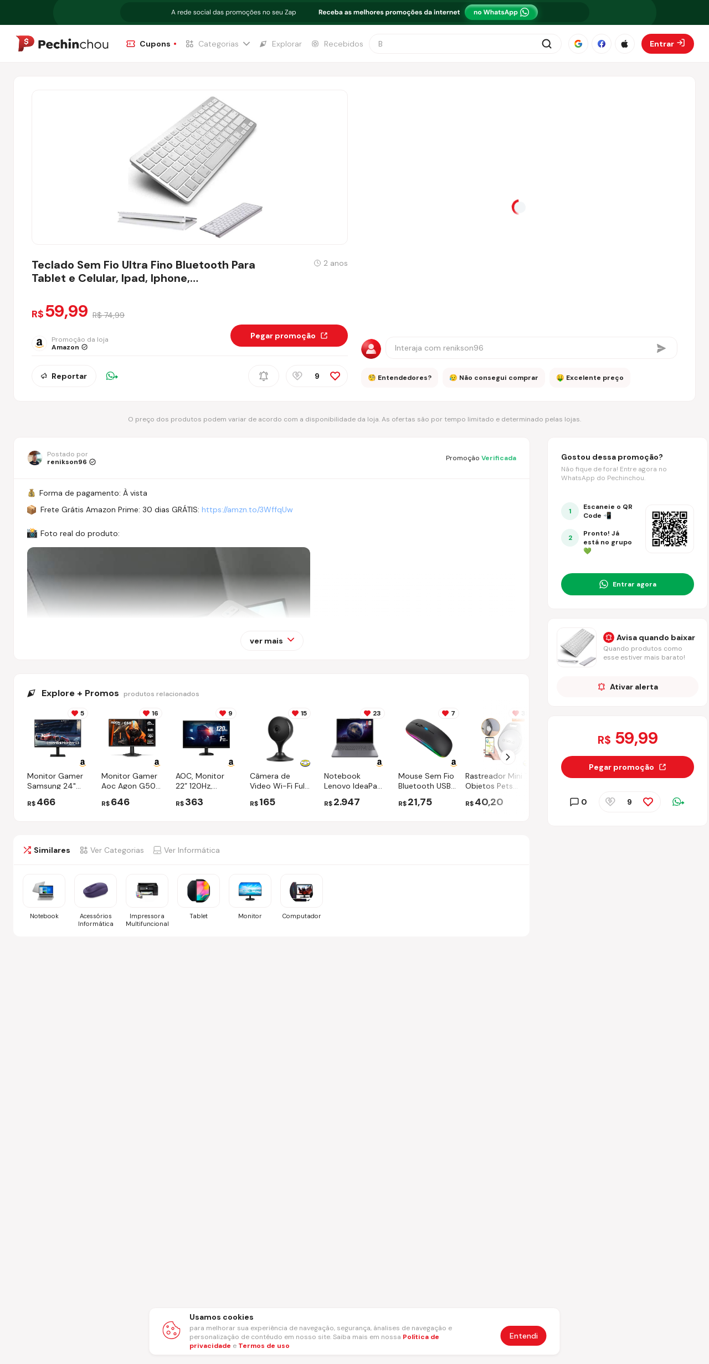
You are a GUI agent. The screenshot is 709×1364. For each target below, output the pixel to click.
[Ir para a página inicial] (62, 44)
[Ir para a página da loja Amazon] (78, 343)
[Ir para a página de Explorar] (280, 44)
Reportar (64, 376)
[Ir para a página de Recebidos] (337, 44)
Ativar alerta (628, 687)
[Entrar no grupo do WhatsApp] (627, 584)
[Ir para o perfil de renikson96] (61, 458)
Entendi (524, 1336)
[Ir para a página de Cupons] (151, 44)
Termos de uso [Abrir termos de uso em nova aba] (264, 1345)
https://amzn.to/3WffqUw (247, 509)
